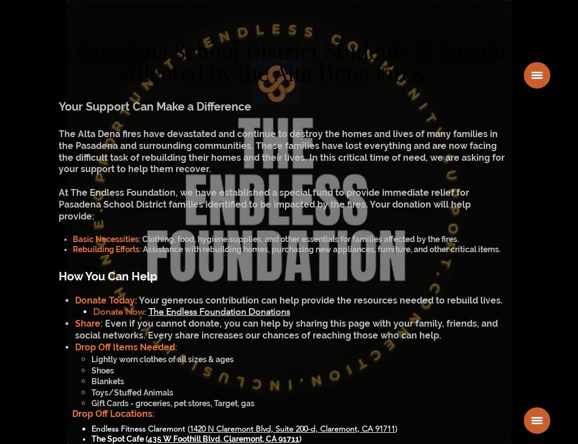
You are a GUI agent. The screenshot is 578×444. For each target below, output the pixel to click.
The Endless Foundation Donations (219, 311)
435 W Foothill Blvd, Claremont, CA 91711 (223, 438)
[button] (537, 75)
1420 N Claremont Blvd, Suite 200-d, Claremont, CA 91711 (292, 429)
